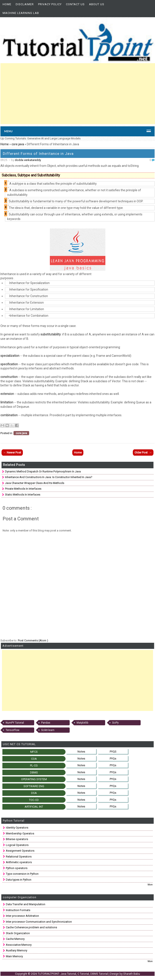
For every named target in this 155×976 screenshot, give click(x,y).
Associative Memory (19, 944)
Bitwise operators (17, 839)
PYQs (113, 758)
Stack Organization (18, 933)
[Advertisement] (77, 93)
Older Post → (143, 452)
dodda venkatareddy (28, 160)
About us (96, 4)
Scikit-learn (47, 730)
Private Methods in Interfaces (23, 488)
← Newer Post (12, 452)
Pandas (45, 722)
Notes (81, 751)
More (150, 884)
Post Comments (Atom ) (33, 640)
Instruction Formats (18, 910)
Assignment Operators (20, 850)
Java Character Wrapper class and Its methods (34, 483)
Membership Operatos (20, 833)
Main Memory (14, 956)
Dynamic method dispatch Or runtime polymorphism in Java (43, 471)
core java (18, 144)
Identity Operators (17, 827)
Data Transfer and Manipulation (25, 904)
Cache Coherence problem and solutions (31, 927)
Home (7, 4)
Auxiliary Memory (16, 950)
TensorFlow (12, 730)
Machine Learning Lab (21, 13)
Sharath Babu (131, 973)
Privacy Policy (50, 4)
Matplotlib (82, 722)
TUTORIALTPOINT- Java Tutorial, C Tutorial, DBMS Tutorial (73, 973)
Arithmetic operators (19, 862)
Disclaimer (25, 4)
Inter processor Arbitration (22, 915)
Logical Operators (17, 845)
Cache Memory (15, 938)
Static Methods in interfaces (22, 494)
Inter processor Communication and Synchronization (39, 921)
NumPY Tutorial (15, 722)
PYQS (113, 751)
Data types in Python (18, 879)
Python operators (16, 868)
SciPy (115, 722)
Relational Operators (19, 856)
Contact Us (75, 4)
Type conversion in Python (22, 873)
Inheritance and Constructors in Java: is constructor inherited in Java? (48, 477)
